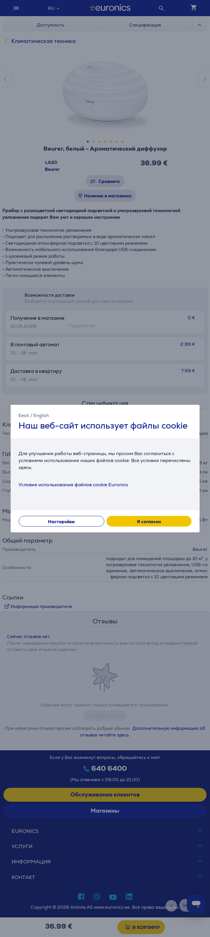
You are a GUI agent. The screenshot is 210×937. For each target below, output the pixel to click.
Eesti (23, 415)
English (41, 415)
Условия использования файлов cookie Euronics (73, 485)
